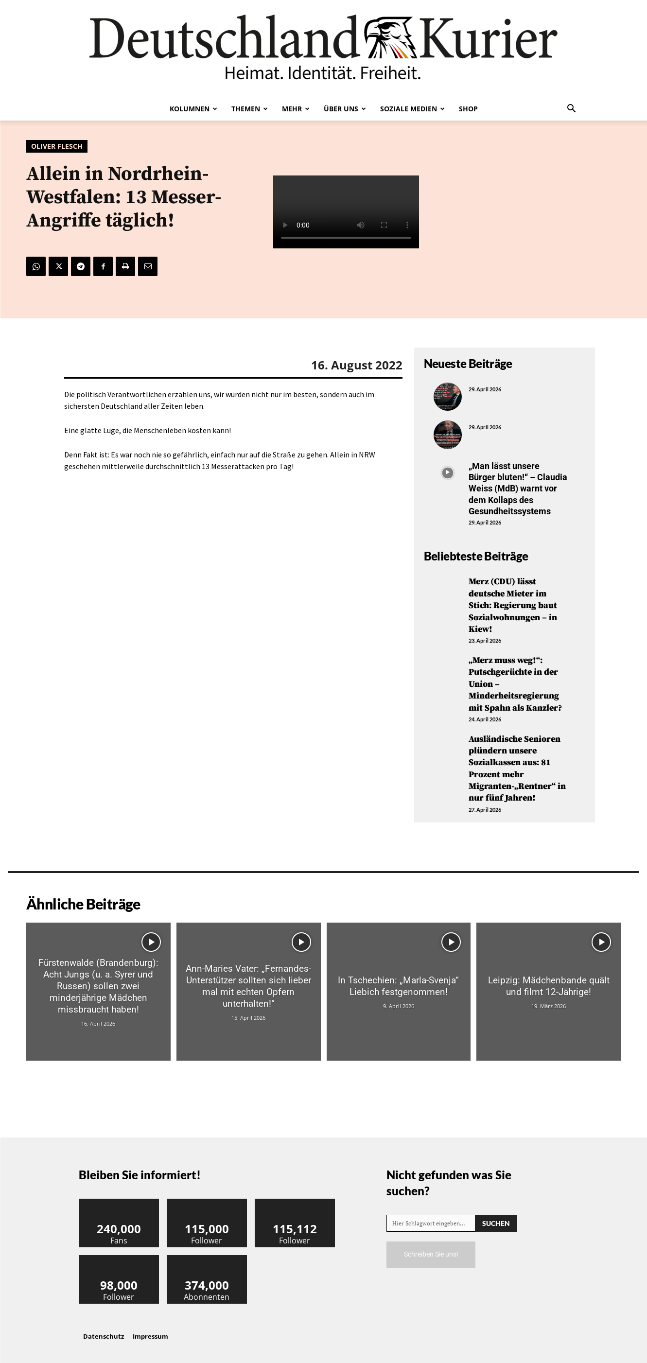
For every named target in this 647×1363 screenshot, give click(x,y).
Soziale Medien (412, 108)
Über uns (345, 108)
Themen (249, 108)
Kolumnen (193, 108)
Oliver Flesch (56, 146)
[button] (571, 109)
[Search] (496, 1215)
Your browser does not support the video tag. (346, 211)
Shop (468, 108)
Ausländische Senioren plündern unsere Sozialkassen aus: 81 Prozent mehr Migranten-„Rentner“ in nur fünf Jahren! (517, 763)
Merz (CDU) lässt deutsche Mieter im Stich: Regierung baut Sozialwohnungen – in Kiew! (513, 604)
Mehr (296, 108)
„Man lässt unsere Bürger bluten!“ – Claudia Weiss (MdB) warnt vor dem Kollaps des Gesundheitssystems (518, 489)
